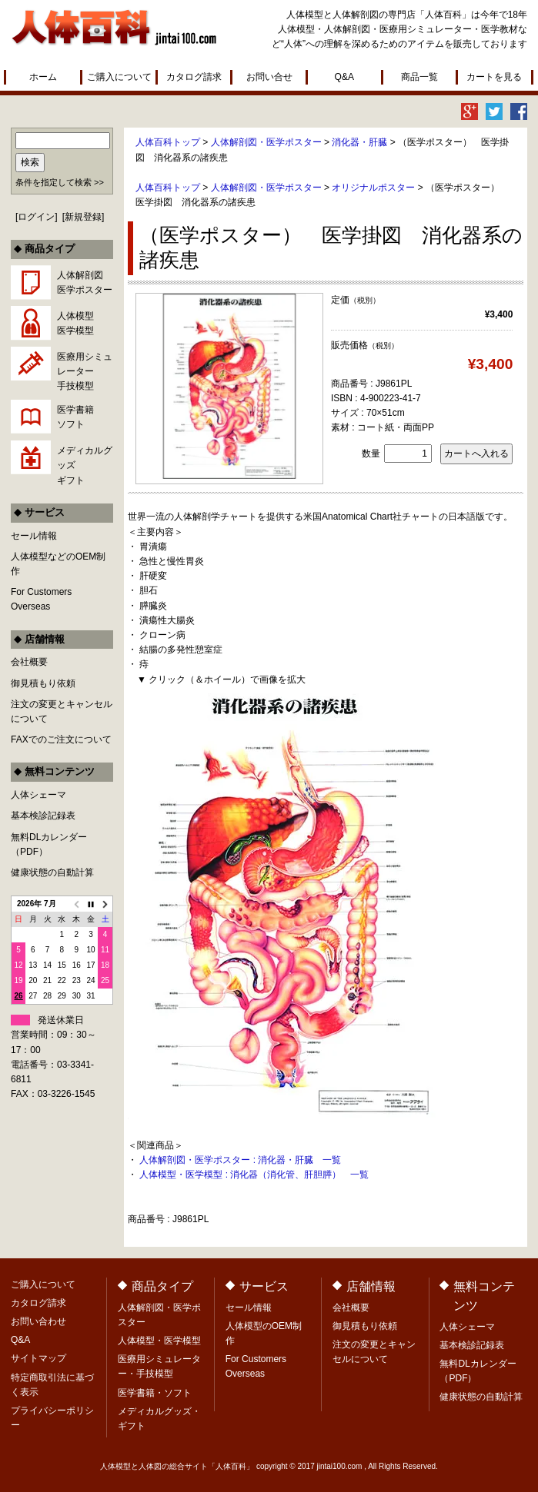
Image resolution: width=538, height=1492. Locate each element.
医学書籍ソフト (75, 417)
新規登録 (83, 216)
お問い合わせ (38, 1321)
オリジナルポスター (373, 187)
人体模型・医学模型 (159, 1340)
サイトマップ (38, 1358)
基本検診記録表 (43, 815)
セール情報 (34, 535)
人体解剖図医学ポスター (84, 282)
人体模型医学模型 (75, 323)
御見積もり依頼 (43, 683)
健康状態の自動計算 (52, 872)
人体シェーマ (38, 794)
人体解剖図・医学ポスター (266, 142)
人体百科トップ (167, 142)
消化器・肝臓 (359, 142)
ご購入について (119, 76)
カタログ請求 (194, 76)
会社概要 (29, 661)
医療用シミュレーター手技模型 (84, 371)
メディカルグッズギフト (84, 465)
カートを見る (494, 76)
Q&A (344, 76)
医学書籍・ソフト (155, 1392)
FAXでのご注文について (61, 739)
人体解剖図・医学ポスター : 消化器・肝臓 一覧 (240, 1160)
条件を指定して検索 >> (59, 182)
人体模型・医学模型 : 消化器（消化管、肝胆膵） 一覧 (254, 1174)
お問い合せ (269, 76)
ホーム (43, 76)
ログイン (36, 216)
